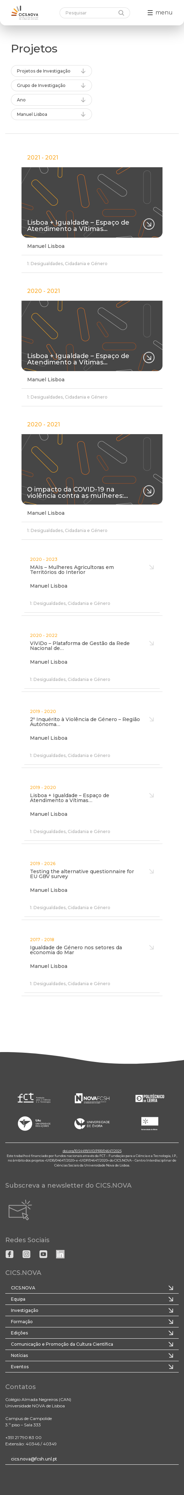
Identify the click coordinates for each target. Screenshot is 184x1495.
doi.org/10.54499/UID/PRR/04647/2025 (92, 1151)
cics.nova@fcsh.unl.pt (34, 1459)
